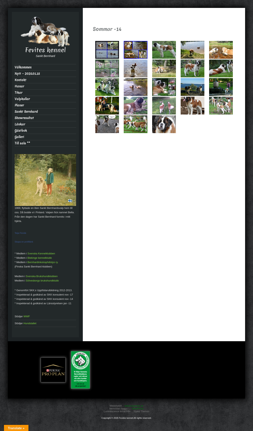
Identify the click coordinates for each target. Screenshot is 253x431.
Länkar (20, 124)
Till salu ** (22, 143)
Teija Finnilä (20, 233)
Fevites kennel (45, 50)
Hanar (19, 86)
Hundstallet (30, 323)
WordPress (137, 408)
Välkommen (23, 67)
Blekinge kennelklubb (39, 257)
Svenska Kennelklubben (41, 253)
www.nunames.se (134, 405)
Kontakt (20, 80)
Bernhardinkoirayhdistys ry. (42, 262)
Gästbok (21, 131)
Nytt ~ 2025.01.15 (27, 74)
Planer (19, 105)
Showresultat (24, 118)
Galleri (19, 137)
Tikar (18, 93)
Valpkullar (22, 99)
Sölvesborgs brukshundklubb (42, 280)
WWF (27, 316)
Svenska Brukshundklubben (42, 276)
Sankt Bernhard (26, 112)
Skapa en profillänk (24, 242)
